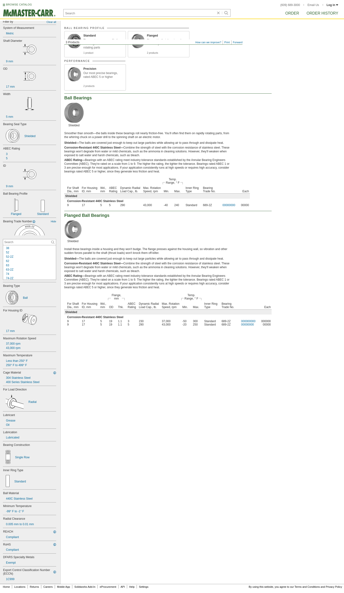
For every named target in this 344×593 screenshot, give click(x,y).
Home (6, 586)
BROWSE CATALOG (19, 4)
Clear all (51, 22)
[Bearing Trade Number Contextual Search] (29, 242)
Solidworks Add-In (84, 586)
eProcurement (108, 586)
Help (132, 586)
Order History (322, 13)
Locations (20, 586)
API (123, 586)
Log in (332, 5)
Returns (34, 586)
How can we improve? (208, 42)
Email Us (313, 5)
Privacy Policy (334, 586)
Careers (48, 586)
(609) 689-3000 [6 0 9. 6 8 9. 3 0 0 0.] (290, 5)
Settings (143, 586)
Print (227, 42)
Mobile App (63, 586)
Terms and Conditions (307, 586)
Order (292, 13)
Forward (237, 42)
